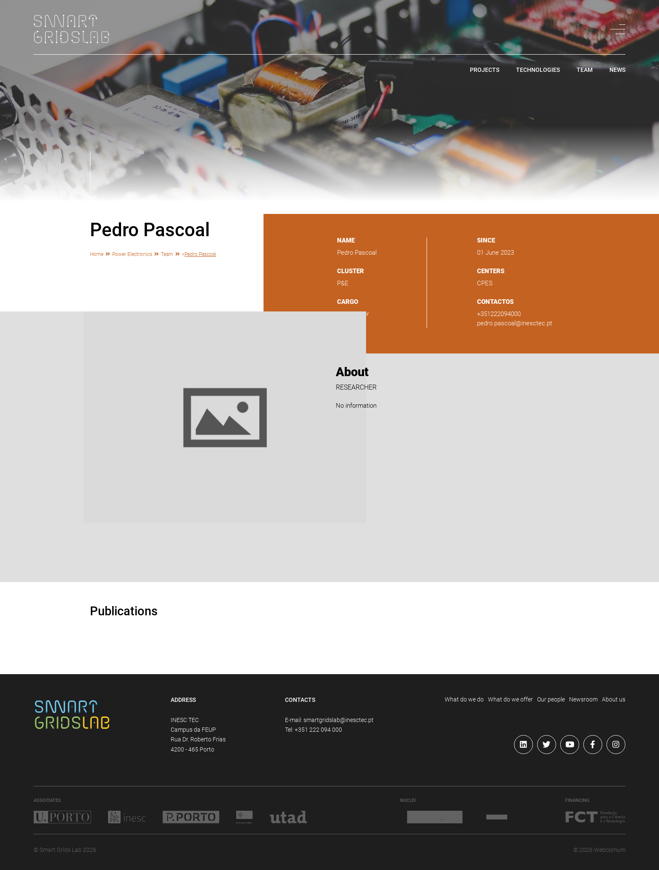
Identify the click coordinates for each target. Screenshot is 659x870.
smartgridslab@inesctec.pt (338, 720)
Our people (551, 699)
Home (96, 254)
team (585, 70)
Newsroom (583, 699)
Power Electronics (132, 254)
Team (167, 254)
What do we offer (510, 699)
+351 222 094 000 (318, 729)
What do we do (464, 699)
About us (613, 699)
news (617, 70)
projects (484, 70)
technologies (538, 70)
